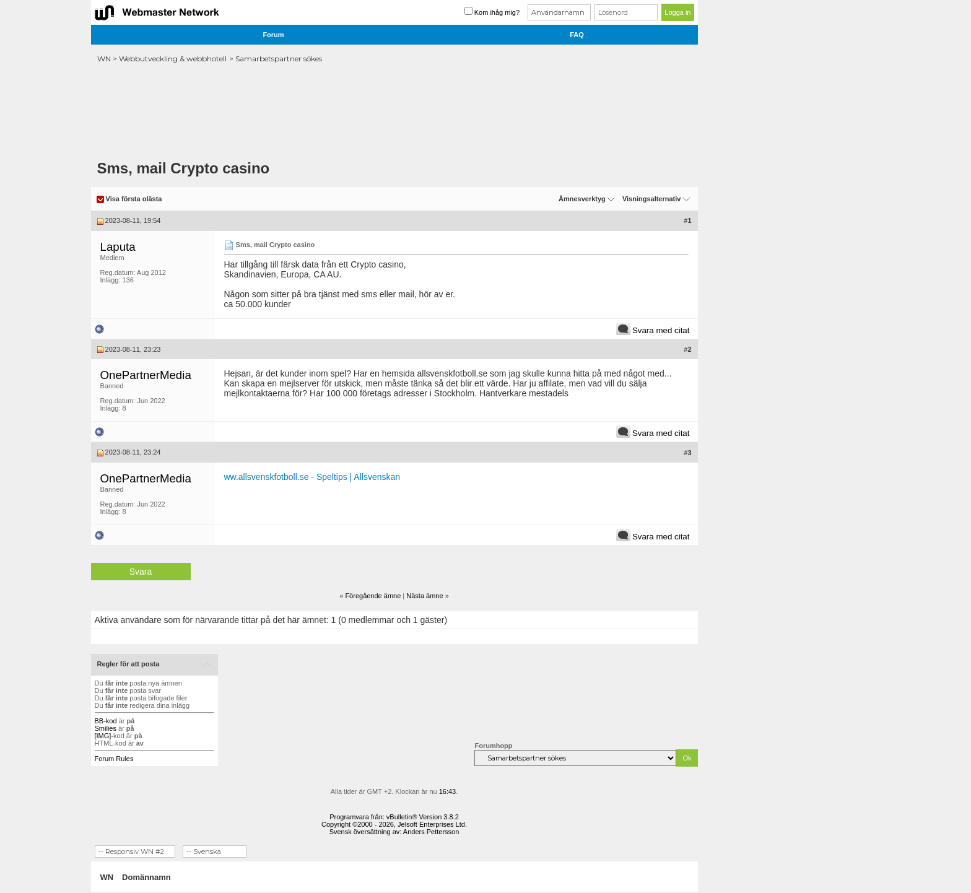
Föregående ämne (373, 595)
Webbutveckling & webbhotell (173, 58)
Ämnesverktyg (582, 199)
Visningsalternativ (651, 199)
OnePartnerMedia (145, 374)
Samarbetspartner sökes (278, 58)
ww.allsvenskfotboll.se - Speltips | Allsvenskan (312, 477)
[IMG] (103, 735)
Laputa (118, 246)
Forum (273, 34)
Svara (140, 572)
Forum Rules (114, 758)
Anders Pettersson (431, 831)
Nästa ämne (424, 595)
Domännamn (146, 877)
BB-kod (106, 721)
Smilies (105, 728)
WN (104, 58)
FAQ (577, 34)
